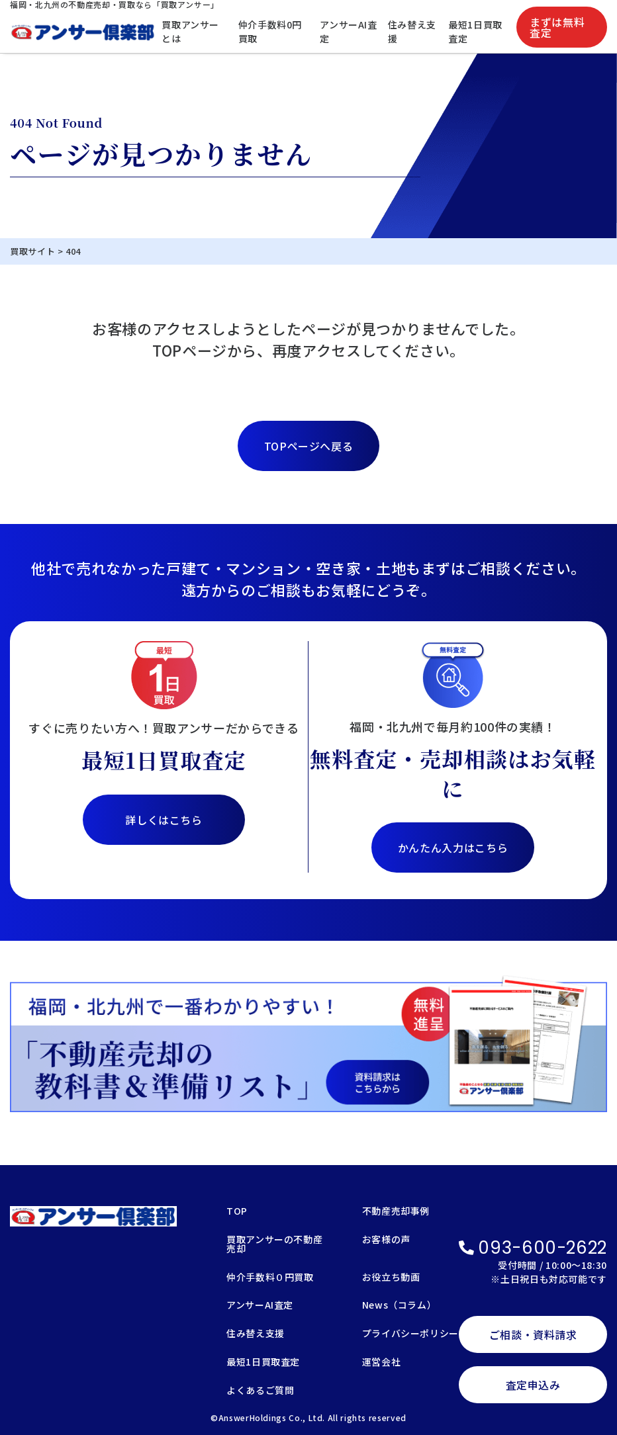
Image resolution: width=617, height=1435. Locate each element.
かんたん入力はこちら (453, 847)
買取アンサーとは (190, 31)
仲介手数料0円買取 (270, 31)
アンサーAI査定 (348, 31)
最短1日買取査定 (475, 31)
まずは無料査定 (557, 27)
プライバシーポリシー (410, 1334)
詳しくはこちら (163, 820)
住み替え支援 (412, 31)
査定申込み (533, 1385)
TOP (237, 1211)
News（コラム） (399, 1305)
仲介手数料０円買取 (270, 1277)
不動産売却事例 (396, 1211)
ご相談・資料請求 (533, 1334)
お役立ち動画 (391, 1277)
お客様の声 (386, 1240)
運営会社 (381, 1362)
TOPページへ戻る (309, 446)
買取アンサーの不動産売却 (274, 1245)
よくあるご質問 (260, 1391)
